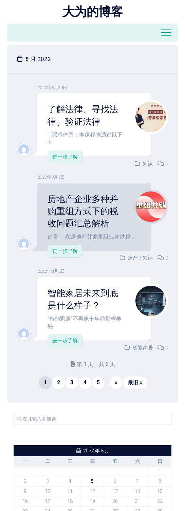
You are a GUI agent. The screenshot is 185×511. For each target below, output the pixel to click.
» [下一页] (116, 382)
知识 (148, 164)
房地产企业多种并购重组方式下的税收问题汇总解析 (83, 211)
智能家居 (142, 348)
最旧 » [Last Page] (135, 382)
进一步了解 (65, 157)
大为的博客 (92, 12)
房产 (133, 258)
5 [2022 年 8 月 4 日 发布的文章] (92, 481)
